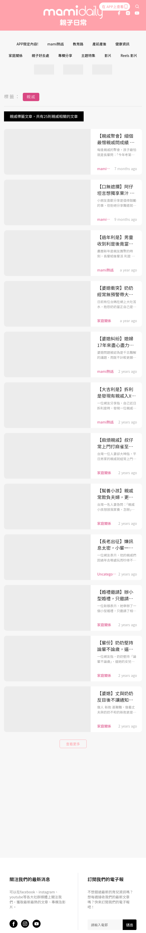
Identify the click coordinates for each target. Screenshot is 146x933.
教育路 (78, 43)
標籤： (12, 96)
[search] (137, 6)
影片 (108, 55)
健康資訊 (122, 43)
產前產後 (99, 43)
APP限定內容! (27, 43)
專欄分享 (65, 55)
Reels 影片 (129, 55)
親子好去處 (40, 55)
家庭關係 (16, 55)
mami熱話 (55, 43)
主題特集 (88, 55)
